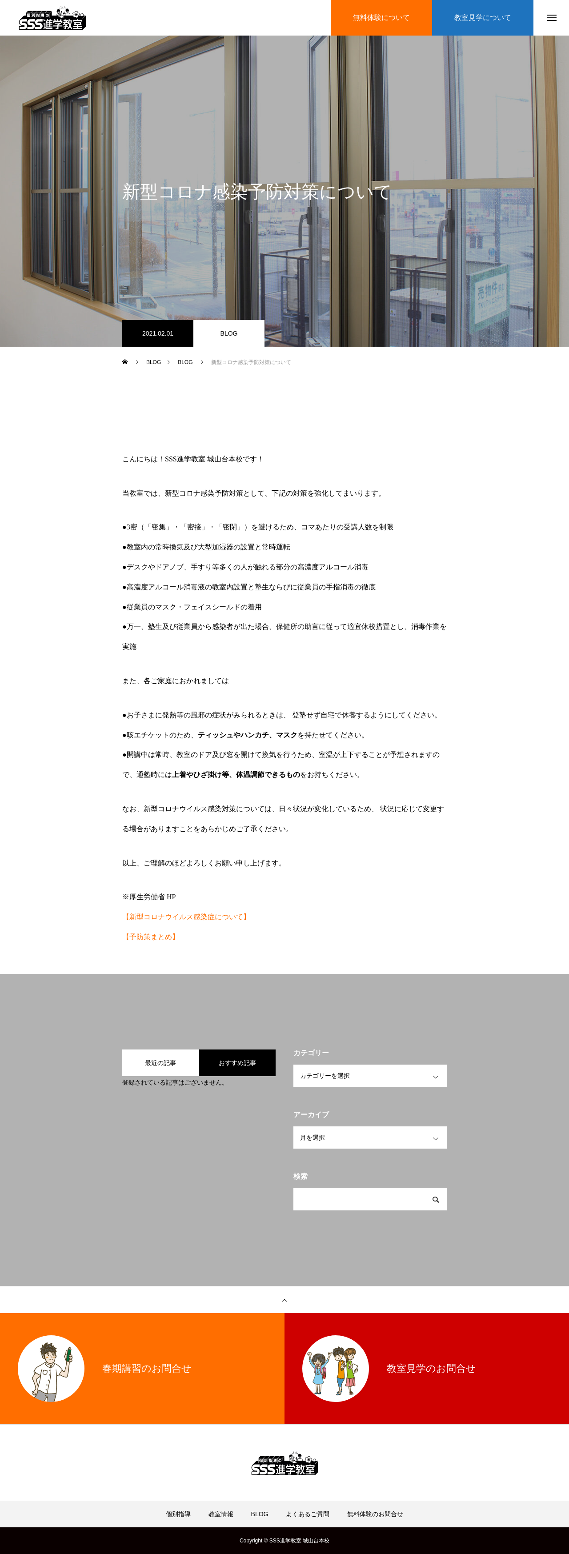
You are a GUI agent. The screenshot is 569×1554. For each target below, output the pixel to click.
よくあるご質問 (307, 1514)
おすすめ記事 (237, 1062)
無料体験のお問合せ (375, 1514)
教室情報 (220, 1514)
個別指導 (178, 1514)
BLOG (229, 333)
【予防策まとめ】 (150, 937)
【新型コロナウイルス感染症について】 (186, 917)
